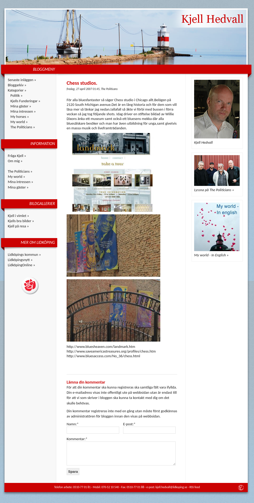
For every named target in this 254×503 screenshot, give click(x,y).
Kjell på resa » (18, 226)
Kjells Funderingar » (25, 101)
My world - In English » (211, 255)
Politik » (16, 95)
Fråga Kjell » (17, 155)
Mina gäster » (20, 106)
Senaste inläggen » (22, 79)
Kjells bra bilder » (21, 221)
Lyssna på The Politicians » (214, 189)
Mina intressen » (23, 111)
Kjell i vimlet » (18, 215)
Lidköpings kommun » (24, 254)
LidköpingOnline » (21, 265)
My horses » (19, 116)
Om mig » (15, 161)
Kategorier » (17, 90)
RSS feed (194, 487)
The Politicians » (22, 127)
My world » (19, 121)
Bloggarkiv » (17, 85)
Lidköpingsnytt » (20, 259)
